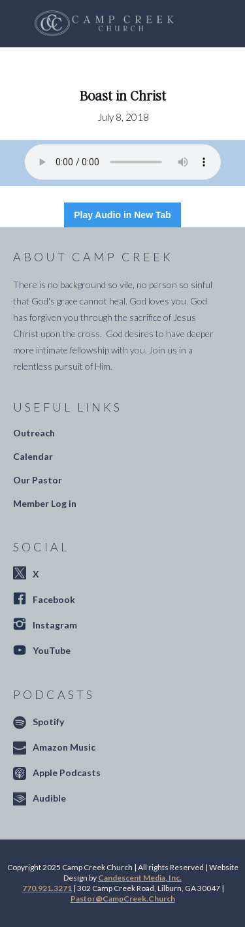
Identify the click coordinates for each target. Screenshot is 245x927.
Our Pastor (37, 479)
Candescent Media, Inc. (140, 878)
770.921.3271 (47, 888)
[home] (101, 23)
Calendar (33, 456)
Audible (49, 798)
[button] (196, 23)
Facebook (54, 599)
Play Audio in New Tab (122, 215)
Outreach (34, 432)
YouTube (52, 650)
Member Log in (44, 503)
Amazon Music (64, 747)
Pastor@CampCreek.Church (123, 898)
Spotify (48, 721)
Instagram (55, 624)
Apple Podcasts (67, 772)
